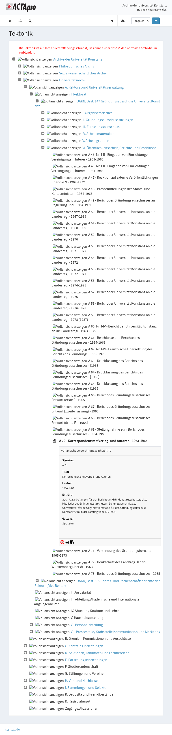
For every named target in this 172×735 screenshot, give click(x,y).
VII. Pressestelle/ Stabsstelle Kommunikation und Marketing (115, 632)
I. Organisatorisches (97, 113)
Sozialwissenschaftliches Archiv (83, 73)
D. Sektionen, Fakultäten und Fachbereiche (97, 653)
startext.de (12, 729)
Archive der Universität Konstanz (77, 59)
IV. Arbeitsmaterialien (98, 134)
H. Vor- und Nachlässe (81, 681)
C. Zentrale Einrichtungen (84, 646)
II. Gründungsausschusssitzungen (107, 120)
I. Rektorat (78, 94)
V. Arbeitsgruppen (95, 141)
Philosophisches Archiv (76, 66)
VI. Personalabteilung (87, 625)
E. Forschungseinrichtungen (86, 660)
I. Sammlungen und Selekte (85, 687)
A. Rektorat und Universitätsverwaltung (94, 87)
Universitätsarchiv (72, 80)
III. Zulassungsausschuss (101, 127)
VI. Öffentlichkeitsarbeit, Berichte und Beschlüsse (119, 148)
